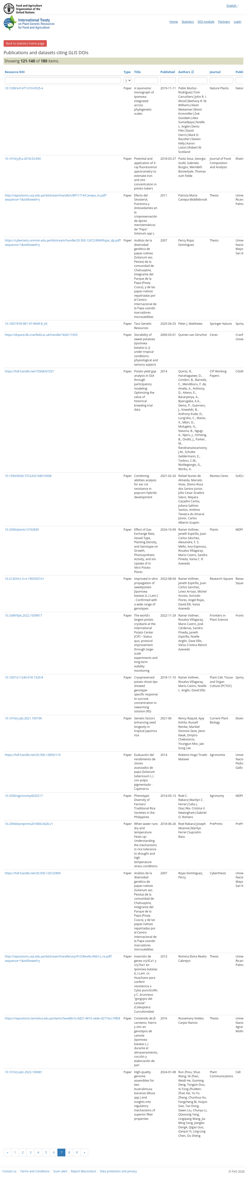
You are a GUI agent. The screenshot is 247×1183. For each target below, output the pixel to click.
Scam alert (60, 1171)
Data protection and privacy (118, 1171)
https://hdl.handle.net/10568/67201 (29, 371)
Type (127, 72)
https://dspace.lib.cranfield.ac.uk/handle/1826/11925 (41, 335)
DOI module (206, 22)
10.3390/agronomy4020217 (24, 796)
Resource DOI (15, 72)
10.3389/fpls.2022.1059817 (23, 615)
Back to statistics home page (25, 43)
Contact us (9, 1171)
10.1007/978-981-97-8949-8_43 (26, 324)
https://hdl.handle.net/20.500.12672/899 (33, 873)
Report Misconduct (83, 1171)
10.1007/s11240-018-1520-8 (24, 677)
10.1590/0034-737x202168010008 (28, 476)
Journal (215, 72)
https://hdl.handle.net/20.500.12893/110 (33, 755)
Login (237, 22)
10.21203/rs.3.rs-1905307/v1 (24, 579)
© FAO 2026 (237, 1171)
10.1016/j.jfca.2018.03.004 (23, 159)
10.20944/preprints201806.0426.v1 (29, 824)
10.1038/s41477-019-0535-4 (24, 88)
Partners (224, 22)
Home (173, 22)
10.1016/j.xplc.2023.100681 (23, 1072)
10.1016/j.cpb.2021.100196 (23, 718)
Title (137, 72)
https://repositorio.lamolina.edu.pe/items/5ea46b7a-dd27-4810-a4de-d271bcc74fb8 (62, 1018)
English (233, 6)
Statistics (188, 22)
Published (167, 72)
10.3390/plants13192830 (22, 529)
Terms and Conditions (35, 1171)
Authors (184, 72)
